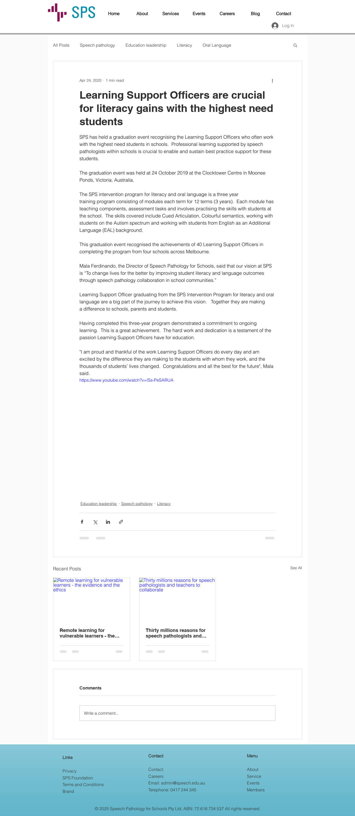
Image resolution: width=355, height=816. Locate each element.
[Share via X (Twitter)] (94, 521)
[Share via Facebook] (82, 521)
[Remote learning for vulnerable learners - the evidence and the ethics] (91, 599)
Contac (155, 769)
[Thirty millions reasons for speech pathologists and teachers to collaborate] (177, 599)
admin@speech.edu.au (183, 783)
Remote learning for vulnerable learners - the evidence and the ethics (87, 633)
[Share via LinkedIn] (107, 521)
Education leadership (146, 45)
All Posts (61, 45)
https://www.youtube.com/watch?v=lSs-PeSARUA (126, 380)
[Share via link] (120, 521)
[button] (295, 45)
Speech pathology (97, 45)
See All (296, 567)
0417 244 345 (183, 789)
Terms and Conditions (83, 784)
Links (68, 757)
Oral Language (217, 45)
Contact (155, 755)
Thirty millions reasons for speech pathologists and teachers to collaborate (176, 633)
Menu (252, 755)
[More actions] (272, 80)
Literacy (184, 45)
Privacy (70, 771)
